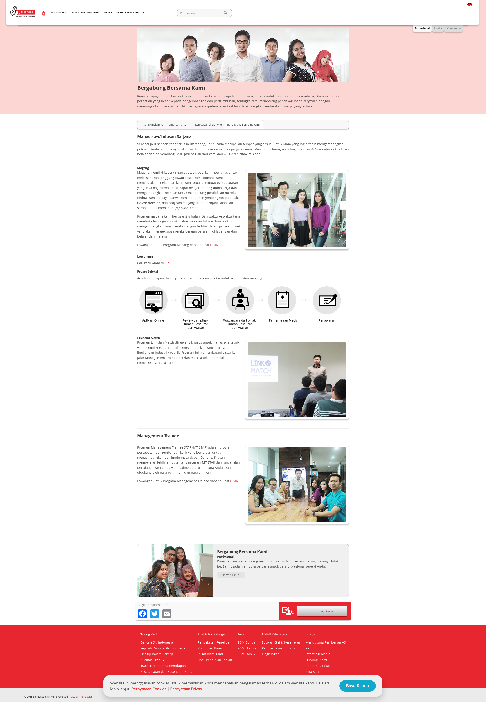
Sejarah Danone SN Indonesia (162, 648)
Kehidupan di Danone (208, 124)
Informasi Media (318, 654)
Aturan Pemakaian (82, 696)
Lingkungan (270, 654)
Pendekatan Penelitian (215, 642)
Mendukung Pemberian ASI (326, 642)
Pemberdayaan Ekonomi (280, 648)
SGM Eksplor (247, 648)
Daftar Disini (231, 575)
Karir (309, 648)
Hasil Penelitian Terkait (215, 660)
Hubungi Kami (322, 611)
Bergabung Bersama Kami (243, 124)
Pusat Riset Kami (210, 654)
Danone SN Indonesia (156, 642)
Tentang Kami (59, 12)
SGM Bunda (246, 642)
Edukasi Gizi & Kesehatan (281, 642)
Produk (108, 12)
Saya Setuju (357, 686)
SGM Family (246, 654)
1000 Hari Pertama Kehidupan (163, 666)
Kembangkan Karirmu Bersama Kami (166, 124)
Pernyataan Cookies (148, 688)
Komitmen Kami (210, 648)
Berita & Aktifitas (318, 666)
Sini (167, 263)
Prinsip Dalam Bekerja (157, 654)
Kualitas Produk (152, 660)
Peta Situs (313, 671)
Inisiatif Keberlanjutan (130, 12)
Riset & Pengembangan (85, 12)
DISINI (214, 245)
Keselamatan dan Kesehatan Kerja (166, 671)
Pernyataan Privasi (186, 688)
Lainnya (310, 634)
